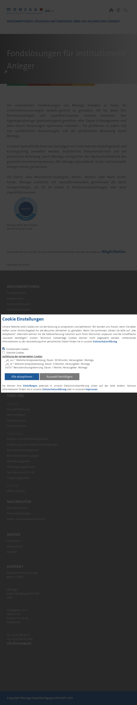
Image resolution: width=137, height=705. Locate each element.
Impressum (91, 389)
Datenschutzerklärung (105, 341)
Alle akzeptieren (21, 377)
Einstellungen (30, 385)
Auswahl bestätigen (59, 377)
